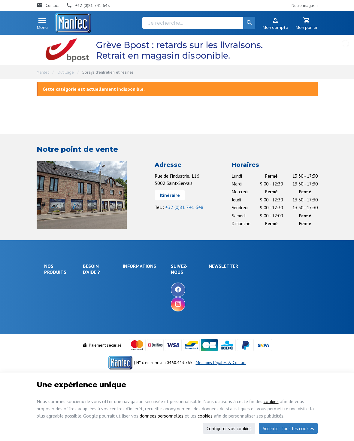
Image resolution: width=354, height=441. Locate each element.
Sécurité (51, 300)
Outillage (65, 72)
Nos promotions (172, 286)
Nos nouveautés (172, 294)
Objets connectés (53, 311)
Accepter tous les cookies (288, 428)
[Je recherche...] (198, 23)
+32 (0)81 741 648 (184, 207)
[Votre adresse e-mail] (274, 284)
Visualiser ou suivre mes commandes (107, 324)
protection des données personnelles (268, 314)
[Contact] (48, 5)
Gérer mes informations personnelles (107, 353)
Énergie (51, 292)
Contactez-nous (172, 302)
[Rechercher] (249, 23)
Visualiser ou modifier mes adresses (110, 339)
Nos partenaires (172, 310)
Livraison (94, 292)
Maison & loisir (57, 347)
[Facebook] (213, 290)
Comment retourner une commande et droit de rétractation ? (107, 307)
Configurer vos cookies (229, 428)
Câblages (52, 330)
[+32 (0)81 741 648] (87, 5)
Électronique (55, 284)
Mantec (43, 72)
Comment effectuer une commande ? (107, 281)
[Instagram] (213, 304)
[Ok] (303, 284)
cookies (271, 401)
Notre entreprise (173, 278)
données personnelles (161, 416)
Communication (57, 338)
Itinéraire (170, 195)
